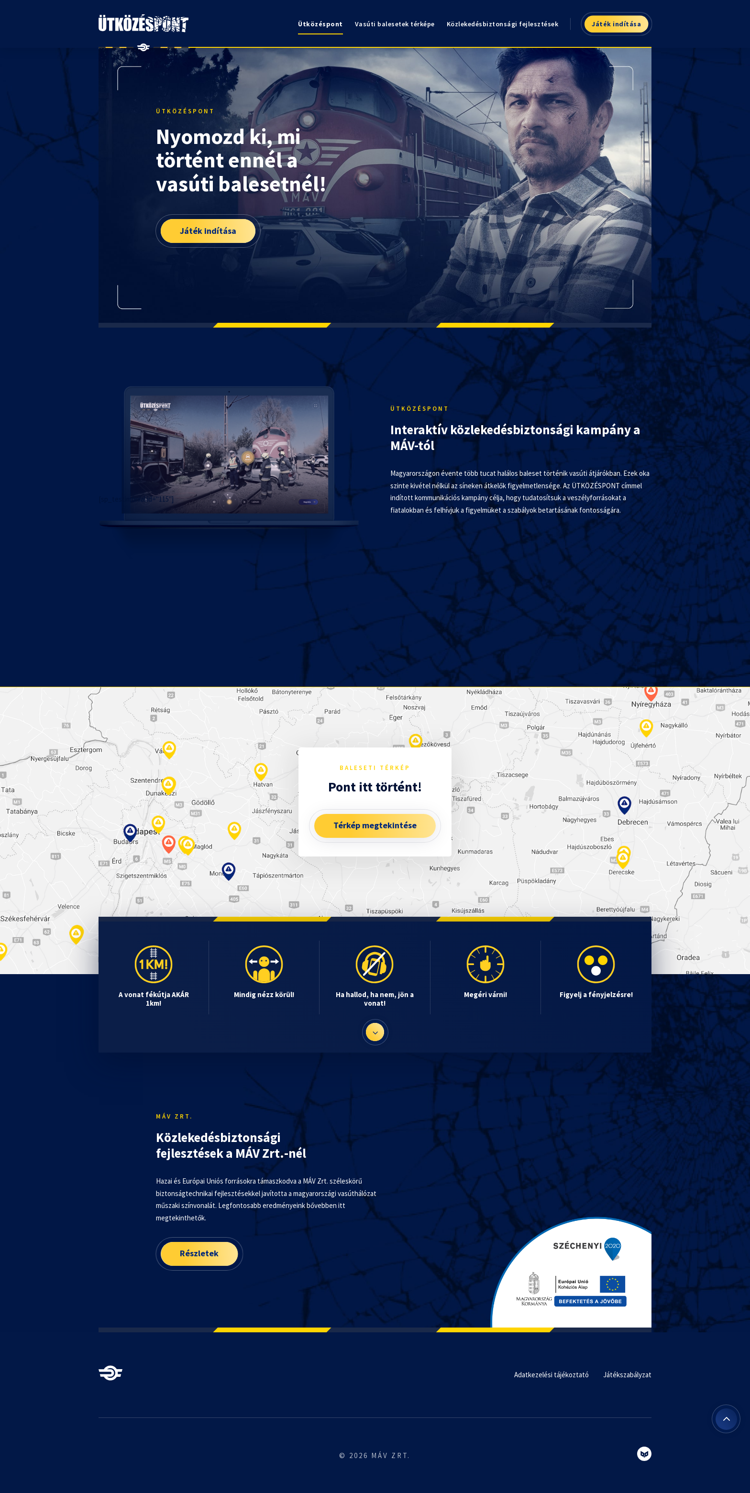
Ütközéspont (320, 24)
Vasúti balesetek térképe (395, 24)
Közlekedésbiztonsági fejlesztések (503, 24)
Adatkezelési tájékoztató (551, 1374)
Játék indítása (616, 24)
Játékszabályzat (627, 1374)
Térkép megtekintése (375, 825)
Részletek (199, 1253)
